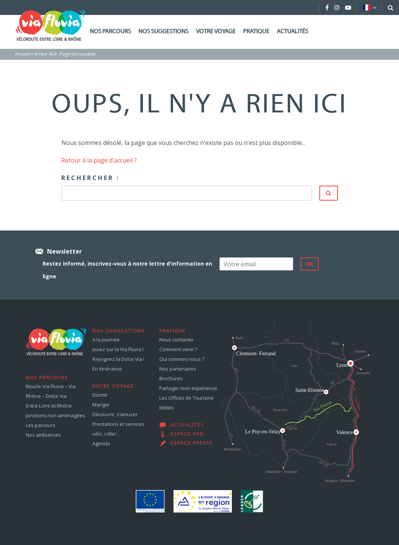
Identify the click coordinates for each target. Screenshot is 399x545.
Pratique (256, 32)
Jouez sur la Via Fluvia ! (118, 349)
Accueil (22, 54)
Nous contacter (176, 339)
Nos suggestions (163, 32)
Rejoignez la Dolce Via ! (118, 359)
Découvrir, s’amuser (115, 414)
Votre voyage (216, 32)
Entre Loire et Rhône (49, 405)
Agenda (101, 443)
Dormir (100, 394)
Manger (101, 404)
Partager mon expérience (188, 388)
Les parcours (40, 425)
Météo (166, 407)
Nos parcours (110, 32)
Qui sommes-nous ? (181, 359)
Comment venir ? (178, 349)
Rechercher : (90, 178)
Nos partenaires (177, 368)
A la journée (106, 339)
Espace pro (187, 434)
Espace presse (192, 443)
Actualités (292, 32)
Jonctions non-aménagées (55, 415)
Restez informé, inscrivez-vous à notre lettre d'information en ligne (127, 270)
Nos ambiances (43, 434)
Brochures (171, 378)
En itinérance (107, 368)
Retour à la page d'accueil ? (99, 160)
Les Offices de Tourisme (186, 397)
